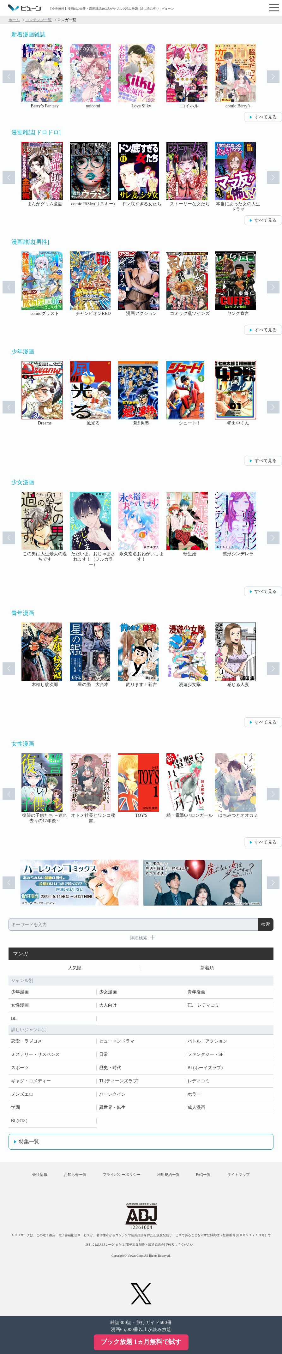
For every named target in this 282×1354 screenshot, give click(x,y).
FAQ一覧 (203, 1174)
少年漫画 (20, 992)
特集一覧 (29, 1141)
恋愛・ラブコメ (26, 1041)
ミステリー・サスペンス (35, 1054)
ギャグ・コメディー (31, 1081)
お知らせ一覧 (75, 1174)
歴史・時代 (110, 1067)
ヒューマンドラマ (117, 1041)
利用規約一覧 (168, 1174)
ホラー (194, 1094)
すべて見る (266, 117)
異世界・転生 (112, 1107)
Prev (9, 76)
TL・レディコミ (203, 1005)
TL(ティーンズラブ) (118, 1081)
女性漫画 (20, 1005)
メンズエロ (22, 1094)
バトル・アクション (207, 1041)
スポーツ (20, 1067)
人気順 (74, 968)
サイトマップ (238, 1174)
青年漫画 (196, 992)
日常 (103, 1054)
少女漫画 (108, 992)
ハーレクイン (112, 1094)
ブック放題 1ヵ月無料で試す (141, 1341)
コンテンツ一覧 (38, 20)
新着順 (207, 968)
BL (14, 1018)
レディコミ (199, 1081)
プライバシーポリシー (122, 1174)
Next (273, 76)
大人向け (108, 1005)
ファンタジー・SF (206, 1054)
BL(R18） (20, 1120)
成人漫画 (196, 1107)
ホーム (14, 20)
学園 (15, 1107)
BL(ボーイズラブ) (205, 1067)
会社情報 (39, 1174)
